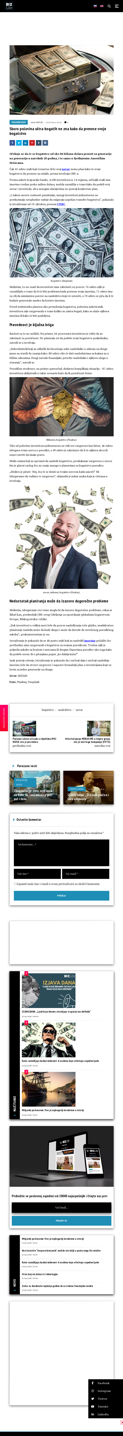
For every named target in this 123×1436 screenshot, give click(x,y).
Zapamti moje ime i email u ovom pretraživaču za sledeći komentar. (58, 884)
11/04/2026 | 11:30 (29, 1114)
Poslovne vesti (19, 122)
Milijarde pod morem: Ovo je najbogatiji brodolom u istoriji (53, 1110)
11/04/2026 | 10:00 (30, 1278)
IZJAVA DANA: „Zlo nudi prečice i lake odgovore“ (88, 797)
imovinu (89, 641)
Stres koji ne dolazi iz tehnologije (40, 1274)
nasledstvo (64, 710)
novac (66, 169)
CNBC (61, 204)
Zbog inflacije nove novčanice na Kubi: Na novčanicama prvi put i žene (33, 795)
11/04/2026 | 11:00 (29, 1254)
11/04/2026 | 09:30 (30, 1289)
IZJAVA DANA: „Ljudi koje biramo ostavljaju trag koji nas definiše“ (56, 1011)
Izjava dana (77, 789)
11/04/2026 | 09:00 (30, 1016)
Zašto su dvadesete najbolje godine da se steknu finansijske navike (57, 1286)
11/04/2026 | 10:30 (30, 1065)
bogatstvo (48, 710)
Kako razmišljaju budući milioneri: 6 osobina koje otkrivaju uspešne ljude (60, 1061)
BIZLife (39, 122)
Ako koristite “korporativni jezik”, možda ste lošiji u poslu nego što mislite (61, 1250)
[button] (105, 1383)
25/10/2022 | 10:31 (53, 122)
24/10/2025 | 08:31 (96, 789)
